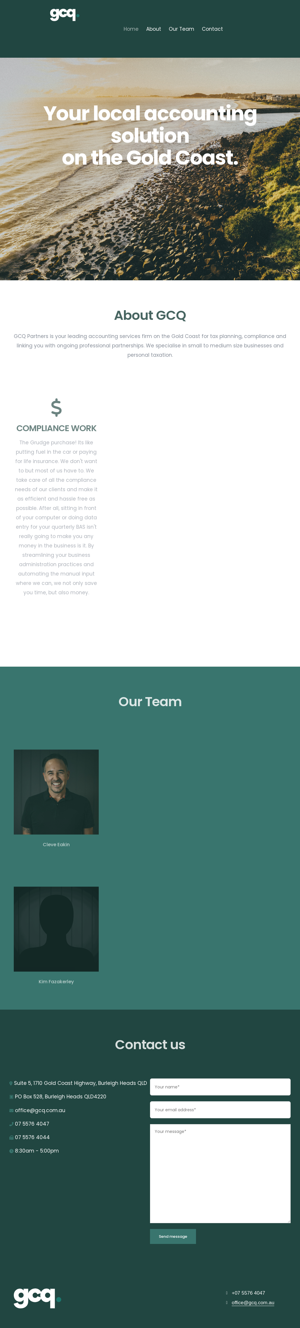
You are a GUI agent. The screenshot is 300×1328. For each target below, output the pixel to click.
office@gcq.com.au (253, 1302)
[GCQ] (44, 1298)
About (153, 29)
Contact (212, 29)
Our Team (181, 29)
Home (131, 29)
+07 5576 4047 (248, 1293)
